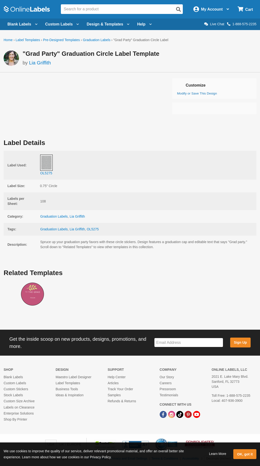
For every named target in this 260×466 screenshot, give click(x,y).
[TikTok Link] (180, 414)
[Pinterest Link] (189, 414)
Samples (114, 395)
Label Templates (28, 40)
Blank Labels (13, 377)
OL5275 (93, 229)
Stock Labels (13, 395)
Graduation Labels (96, 40)
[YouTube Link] (196, 414)
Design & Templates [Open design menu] (108, 24)
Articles (113, 383)
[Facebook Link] (164, 414)
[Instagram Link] (172, 414)
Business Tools (67, 389)
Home (8, 40)
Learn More (217, 454)
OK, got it (245, 454)
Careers (166, 383)
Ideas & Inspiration (69, 395)
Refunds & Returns (122, 401)
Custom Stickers (16, 389)
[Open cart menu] (245, 9)
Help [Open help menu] (144, 24)
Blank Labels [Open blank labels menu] (22, 24)
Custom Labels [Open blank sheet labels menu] (62, 24)
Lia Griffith (40, 62)
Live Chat (214, 24)
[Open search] (178, 9)
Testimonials (169, 395)
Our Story (167, 377)
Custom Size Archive (19, 401)
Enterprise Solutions (19, 413)
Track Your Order (120, 389)
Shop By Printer (15, 419)
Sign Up (240, 342)
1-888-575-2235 (241, 24)
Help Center (117, 377)
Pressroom (168, 389)
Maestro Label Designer (73, 377)
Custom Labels (15, 383)
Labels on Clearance (19, 407)
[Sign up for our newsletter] (188, 342)
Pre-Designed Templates (61, 40)
